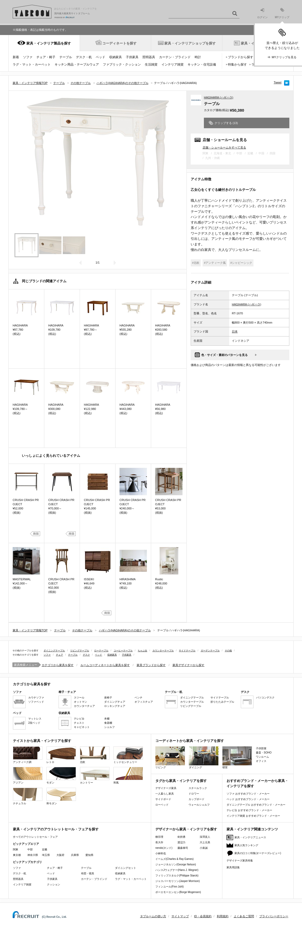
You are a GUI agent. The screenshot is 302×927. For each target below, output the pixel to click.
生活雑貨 (151, 64)
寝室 (237, 757)
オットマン (80, 701)
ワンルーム (262, 756)
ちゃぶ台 (142, 650)
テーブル (65, 57)
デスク (86, 654)
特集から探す (237, 64)
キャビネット (82, 727)
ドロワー (194, 793)
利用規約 (222, 916)
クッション (53, 884)
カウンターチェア (84, 706)
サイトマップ (180, 916)
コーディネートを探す (119, 43)
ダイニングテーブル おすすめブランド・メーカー (256, 804)
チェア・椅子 (45, 57)
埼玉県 (46, 855)
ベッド (100, 57)
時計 (198, 57)
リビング (170, 757)
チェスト (79, 722)
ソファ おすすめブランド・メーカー (248, 793)
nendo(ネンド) (163, 847)
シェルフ (109, 727)
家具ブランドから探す (151, 665)
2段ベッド (34, 722)
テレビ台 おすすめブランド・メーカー (249, 810)
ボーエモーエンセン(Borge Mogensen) (178, 892)
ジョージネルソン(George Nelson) (175, 864)
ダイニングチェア (114, 701)
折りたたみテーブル (222, 701)
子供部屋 (261, 748)
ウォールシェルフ (199, 804)
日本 (235, 331)
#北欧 (195, 262)
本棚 (106, 718)
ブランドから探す (240, 57)
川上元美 (205, 842)
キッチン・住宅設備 (202, 64)
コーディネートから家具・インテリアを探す (189, 741)
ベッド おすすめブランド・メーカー (248, 799)
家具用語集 (233, 867)
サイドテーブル (187, 650)
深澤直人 (205, 836)
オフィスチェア (144, 701)
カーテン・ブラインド (175, 57)
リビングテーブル (79, 650)
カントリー (94, 775)
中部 (30, 849)
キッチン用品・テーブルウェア (77, 64)
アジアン (27, 775)
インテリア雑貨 (172, 64)
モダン (61, 775)
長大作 (159, 842)
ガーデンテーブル (210, 650)
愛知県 (89, 855)
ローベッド (162, 804)
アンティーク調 (27, 755)
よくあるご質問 (244, 916)
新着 (16, 57)
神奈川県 (32, 855)
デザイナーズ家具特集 (240, 860)
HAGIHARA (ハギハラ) (218, 97)
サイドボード (163, 799)
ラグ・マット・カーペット (32, 64)
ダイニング (203, 757)
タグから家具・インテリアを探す (181, 781)
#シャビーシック (241, 262)
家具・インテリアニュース (250, 837)
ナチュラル (27, 796)
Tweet (277, 82)
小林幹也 (160, 853)
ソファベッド (36, 701)
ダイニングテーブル (54, 650)
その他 (228, 650)
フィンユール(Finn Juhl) (169, 886)
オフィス (261, 761)
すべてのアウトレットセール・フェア (35, 836)
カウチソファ (36, 697)
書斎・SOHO (263, 752)
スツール (79, 697)
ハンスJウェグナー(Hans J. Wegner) (176, 870)
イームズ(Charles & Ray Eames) (174, 858)
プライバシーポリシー (273, 916)
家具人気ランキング (246, 845)
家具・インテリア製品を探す (48, 43)
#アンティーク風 (215, 262)
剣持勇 (181, 836)
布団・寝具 (87, 873)
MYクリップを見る (284, 57)
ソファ (27, 57)
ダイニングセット (125, 867)
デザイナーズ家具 (165, 788)
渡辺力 (181, 842)
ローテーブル (101, 650)
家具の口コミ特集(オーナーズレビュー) (257, 853)
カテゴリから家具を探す (58, 665)
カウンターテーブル (163, 650)
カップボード (196, 799)
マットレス (34, 718)
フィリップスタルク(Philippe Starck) (176, 875)
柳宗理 (159, 836)
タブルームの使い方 (153, 916)
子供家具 (132, 57)
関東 (15, 849)
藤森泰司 (183, 847)
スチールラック (198, 788)
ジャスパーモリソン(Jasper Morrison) (177, 881)
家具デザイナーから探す (188, 665)
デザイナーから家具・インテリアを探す (186, 829)
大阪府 (60, 855)
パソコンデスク (265, 697)
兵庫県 (75, 855)
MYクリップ (282, 13)
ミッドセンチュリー (128, 755)
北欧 (94, 755)
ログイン (262, 13)
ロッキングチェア (114, 706)
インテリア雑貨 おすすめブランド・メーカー (253, 815)
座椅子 (108, 697)
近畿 (44, 849)
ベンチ (138, 697)
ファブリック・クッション (122, 64)
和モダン (61, 796)
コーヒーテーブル (123, 650)
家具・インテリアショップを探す (190, 43)
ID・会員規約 (203, 916)
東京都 (17, 855)
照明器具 (148, 57)
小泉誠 (204, 847)
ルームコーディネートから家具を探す (105, 665)
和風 (128, 775)
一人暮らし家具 (164, 793)
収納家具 (115, 57)
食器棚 (108, 722)
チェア (59, 654)
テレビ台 (79, 718)
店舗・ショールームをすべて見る (224, 147)
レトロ (61, 755)
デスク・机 (84, 57)
